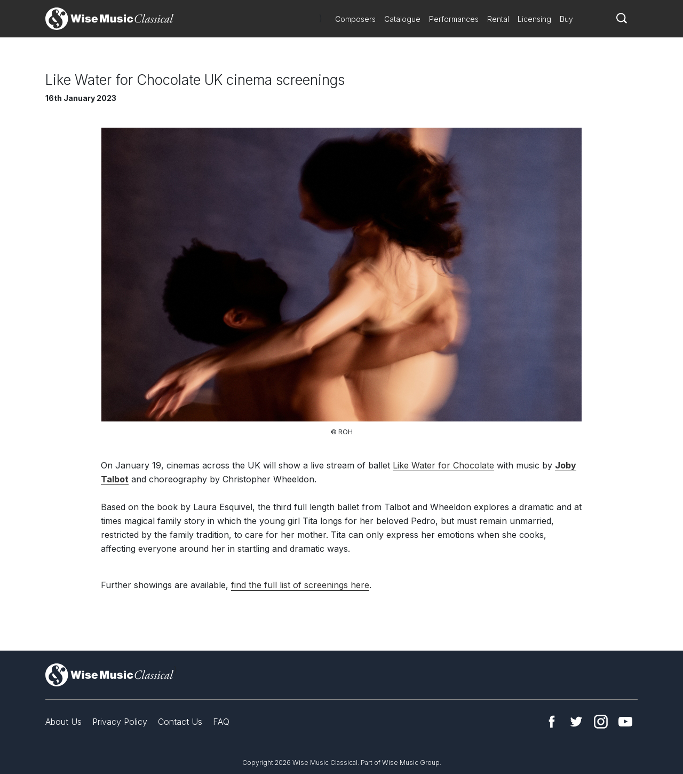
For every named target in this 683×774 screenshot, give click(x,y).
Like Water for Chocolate (443, 465)
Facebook (552, 722)
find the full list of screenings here (300, 585)
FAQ (221, 721)
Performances (454, 19)
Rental (498, 19)
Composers (355, 19)
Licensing (534, 19)
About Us (63, 721)
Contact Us (180, 721)
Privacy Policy (119, 721)
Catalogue (402, 19)
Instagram (601, 722)
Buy (566, 19)
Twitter (576, 722)
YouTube (625, 722)
